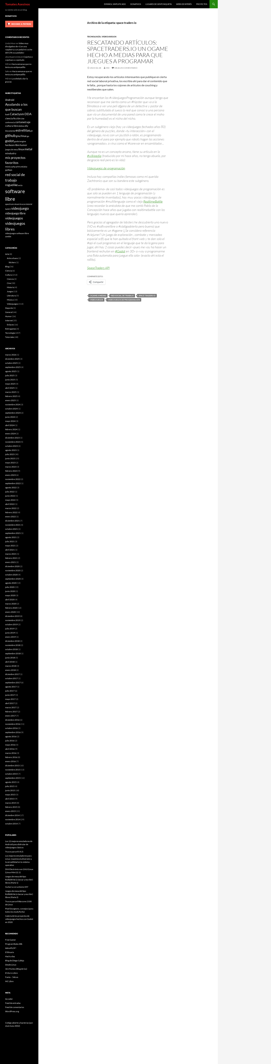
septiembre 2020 (13, 578)
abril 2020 (10, 599)
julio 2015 (9, 786)
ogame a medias (98, 295)
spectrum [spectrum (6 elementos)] (9, 204)
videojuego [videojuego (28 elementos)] (20, 208)
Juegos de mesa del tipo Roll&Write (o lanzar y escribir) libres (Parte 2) (19, 894)
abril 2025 (10, 388)
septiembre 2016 (13, 732)
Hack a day (10, 956)
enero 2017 (10, 715)
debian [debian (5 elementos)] (22, 126)
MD (107, 68)
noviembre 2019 (12, 620)
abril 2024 (10, 425)
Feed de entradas (13, 1003)
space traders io (147, 295)
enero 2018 (10, 670)
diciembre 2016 (12, 720)
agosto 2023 (10, 450)
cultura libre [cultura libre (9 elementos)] (11, 125)
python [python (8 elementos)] (8, 170)
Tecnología (94, 36)
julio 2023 (9, 454)
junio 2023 (10, 458)
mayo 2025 (10, 383)
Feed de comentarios (14, 1007)
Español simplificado (115, 4)
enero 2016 (10, 761)
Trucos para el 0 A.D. (14, 851)
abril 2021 (10, 549)
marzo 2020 (10, 603)
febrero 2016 (11, 757)
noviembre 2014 (12, 819)
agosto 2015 (10, 782)
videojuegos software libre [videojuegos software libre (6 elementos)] (17, 233)
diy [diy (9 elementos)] (26, 125)
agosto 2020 (10, 583)
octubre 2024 (11, 408)
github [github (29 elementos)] (10, 135)
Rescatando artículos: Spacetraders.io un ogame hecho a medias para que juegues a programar (127, 52)
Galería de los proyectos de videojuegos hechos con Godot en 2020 (19, 919)
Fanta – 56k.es (11, 977)
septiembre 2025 (13, 367)
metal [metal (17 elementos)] (28, 149)
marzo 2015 (10, 803)
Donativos (135, 4)
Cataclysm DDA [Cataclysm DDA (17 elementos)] (20, 114)
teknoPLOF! (10, 948)
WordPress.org (12, 1011)
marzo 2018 (10, 666)
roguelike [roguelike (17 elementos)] (11, 185)
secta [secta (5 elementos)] (20, 185)
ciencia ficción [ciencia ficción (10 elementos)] (13, 118)
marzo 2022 (10, 508)
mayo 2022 (10, 500)
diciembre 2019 (12, 616)
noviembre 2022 (12, 479)
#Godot (120, 251)
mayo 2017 (10, 699)
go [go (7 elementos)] (28, 136)
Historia (10, 287)
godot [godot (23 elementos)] (9, 141)
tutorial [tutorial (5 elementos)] (29, 204)
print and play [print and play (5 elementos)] (21, 166)
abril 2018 (10, 661)
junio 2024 (10, 417)
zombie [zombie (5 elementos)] (8, 236)
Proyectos (201, 4)
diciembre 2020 (12, 566)
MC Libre (9, 981)
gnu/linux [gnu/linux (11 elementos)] (21, 135)
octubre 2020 (11, 574)
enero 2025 (10, 400)
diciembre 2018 (12, 641)
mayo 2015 (10, 794)
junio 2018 (10, 657)
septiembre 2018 (13, 653)
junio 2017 (10, 695)
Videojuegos (109, 36)
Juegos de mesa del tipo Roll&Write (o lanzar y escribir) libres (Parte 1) (19, 879)
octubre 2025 (11, 363)
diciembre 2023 (12, 437)
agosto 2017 (10, 686)
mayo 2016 (10, 744)
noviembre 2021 (12, 525)
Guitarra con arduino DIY (16, 887)
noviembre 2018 (12, 645)
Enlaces (10, 324)
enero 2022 (10, 516)
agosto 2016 (10, 736)
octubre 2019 (11, 624)
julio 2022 (9, 491)
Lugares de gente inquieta (159, 4)
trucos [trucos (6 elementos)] (23, 204)
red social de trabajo (122, 295)
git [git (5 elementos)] (31, 131)
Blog (7, 266)
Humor (8, 316)
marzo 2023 (10, 466)
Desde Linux (10, 964)
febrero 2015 (11, 807)
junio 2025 (10, 379)
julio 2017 (9, 691)
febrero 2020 (11, 608)
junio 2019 (10, 632)
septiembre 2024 (13, 412)
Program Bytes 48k (13, 944)
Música (10, 299)
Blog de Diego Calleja (14, 960)
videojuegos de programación (124, 300)
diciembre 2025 (12, 359)
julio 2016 (9, 740)
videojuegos (96, 300)
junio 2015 (10, 790)
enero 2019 (10, 637)
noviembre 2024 (12, 404)
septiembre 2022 (13, 483)
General (8, 312)
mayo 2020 (10, 595)
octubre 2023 (11, 446)
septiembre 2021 (13, 533)
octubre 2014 (11, 823)
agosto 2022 (10, 487)
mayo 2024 (10, 421)
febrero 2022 (11, 512)
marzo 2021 (10, 554)
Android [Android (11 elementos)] (9, 99)
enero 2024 (10, 433)
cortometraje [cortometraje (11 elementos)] (22, 122)
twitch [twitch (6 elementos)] (8, 209)
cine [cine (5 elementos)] (22, 118)
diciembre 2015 (12, 765)
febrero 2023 (11, 471)
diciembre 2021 (12, 520)
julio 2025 (9, 375)
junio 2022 (10, 495)
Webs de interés (184, 4)
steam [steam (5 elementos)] (16, 204)
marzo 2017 (10, 707)
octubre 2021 (11, 529)
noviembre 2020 (12, 570)
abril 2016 (10, 749)
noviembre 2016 (12, 724)
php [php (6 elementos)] (14, 166)
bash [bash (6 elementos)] (7, 114)
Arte (7, 254)
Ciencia (8, 270)
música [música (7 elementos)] (8, 166)
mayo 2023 (10, 462)
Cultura (8, 275)
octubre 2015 (11, 773)
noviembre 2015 (12, 769)
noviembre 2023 (12, 442)
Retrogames (10, 328)
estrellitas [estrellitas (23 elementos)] (23, 130)
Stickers (12, 262)
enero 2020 (10, 612)
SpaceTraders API (98, 268)
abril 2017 (10, 703)
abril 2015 (10, 798)
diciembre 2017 (12, 674)
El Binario (9, 952)
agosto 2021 (10, 537)
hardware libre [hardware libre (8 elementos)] (12, 145)
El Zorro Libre (11, 973)
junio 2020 (10, 591)
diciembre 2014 (12, 815)
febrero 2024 (11, 429)
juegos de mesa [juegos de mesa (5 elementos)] (11, 149)
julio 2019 (9, 628)
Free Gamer (10, 939)
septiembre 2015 (13, 778)
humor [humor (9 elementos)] (23, 145)
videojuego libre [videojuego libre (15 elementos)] (15, 213)
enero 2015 (10, 811)
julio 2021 (9, 541)
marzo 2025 (10, 392)
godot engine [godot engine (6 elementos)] (20, 141)
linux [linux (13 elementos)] (21, 149)
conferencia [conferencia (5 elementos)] (10, 122)
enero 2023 (10, 475)
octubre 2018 (11, 649)
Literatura (11, 295)
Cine (9, 283)
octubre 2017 (11, 678)
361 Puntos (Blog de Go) (16, 969)
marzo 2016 (10, 753)
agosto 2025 (10, 371)
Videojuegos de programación (106, 168)
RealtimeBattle (153, 201)
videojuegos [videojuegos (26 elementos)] (14, 218)
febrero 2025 (11, 396)
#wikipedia (94, 156)
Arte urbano (12, 258)
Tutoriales (9, 337)
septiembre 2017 (13, 682)
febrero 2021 (11, 558)
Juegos (10, 291)
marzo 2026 (10, 354)
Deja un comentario (126, 68)
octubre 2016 (11, 728)
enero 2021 (10, 562)
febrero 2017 (11, 711)
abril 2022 (10, 504)
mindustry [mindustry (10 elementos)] (10, 153)
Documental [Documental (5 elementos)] (10, 131)
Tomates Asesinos (17, 4)
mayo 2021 (10, 545)
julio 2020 (9, 587)
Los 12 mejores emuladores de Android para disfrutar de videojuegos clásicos (18, 844)
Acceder (9, 999)
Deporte (9, 308)
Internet (9, 320)
